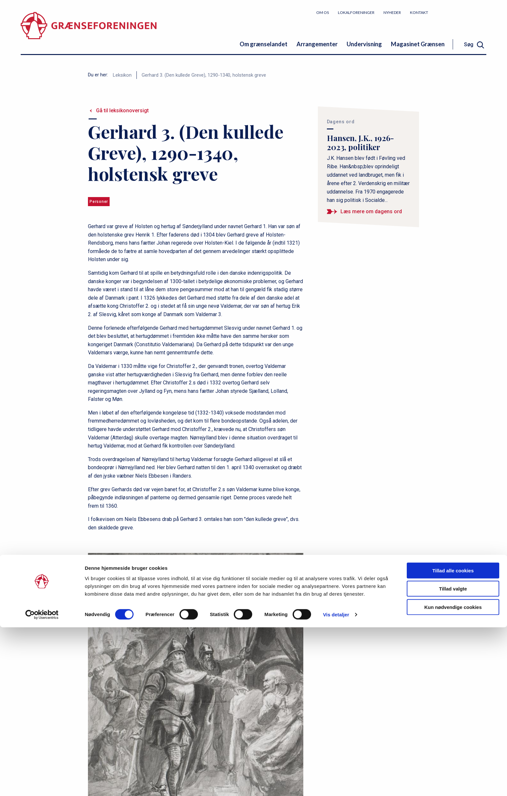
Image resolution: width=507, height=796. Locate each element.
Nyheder (392, 12)
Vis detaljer (336, 783)
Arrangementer (317, 44)
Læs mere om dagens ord (371, 211)
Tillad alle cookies (453, 739)
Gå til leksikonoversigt (122, 110)
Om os (322, 12)
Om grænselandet (263, 44)
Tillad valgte (453, 757)
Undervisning (364, 44)
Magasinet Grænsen (418, 44)
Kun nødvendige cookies (453, 775)
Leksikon (122, 75)
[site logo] (88, 30)
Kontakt (419, 12)
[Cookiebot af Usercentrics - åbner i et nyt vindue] (42, 783)
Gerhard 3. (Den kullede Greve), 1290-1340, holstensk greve (204, 75)
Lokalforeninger (356, 12)
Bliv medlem (462, 12)
